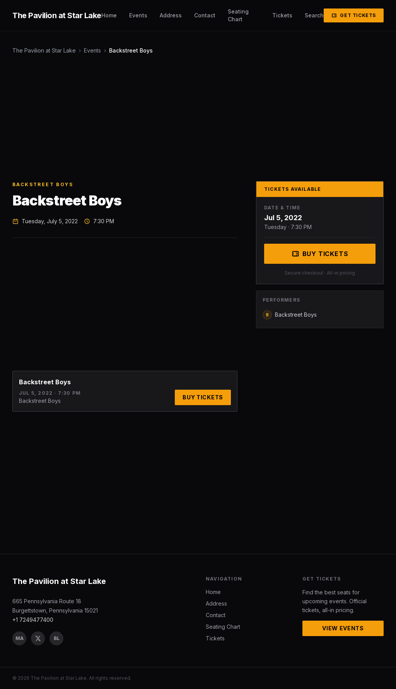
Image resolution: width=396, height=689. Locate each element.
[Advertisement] (198, 118)
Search (314, 15)
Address (171, 15)
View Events (343, 628)
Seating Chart (238, 15)
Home (109, 15)
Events (138, 15)
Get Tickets (353, 15)
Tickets (282, 15)
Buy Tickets (203, 397)
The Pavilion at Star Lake (44, 50)
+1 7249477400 (32, 619)
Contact (204, 15)
